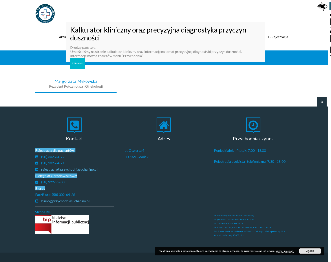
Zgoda (310, 251)
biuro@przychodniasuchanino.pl (65, 199)
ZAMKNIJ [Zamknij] (77, 63)
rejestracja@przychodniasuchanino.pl (69, 168)
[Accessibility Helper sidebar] (322, 5)
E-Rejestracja (278, 35)
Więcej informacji (285, 251)
